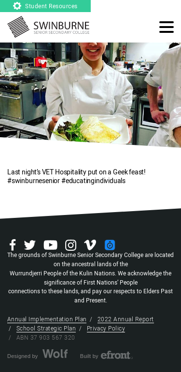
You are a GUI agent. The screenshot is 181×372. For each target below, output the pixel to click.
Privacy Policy (106, 328)
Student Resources (45, 6)
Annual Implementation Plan (46, 319)
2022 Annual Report (125, 319)
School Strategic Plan (46, 328)
